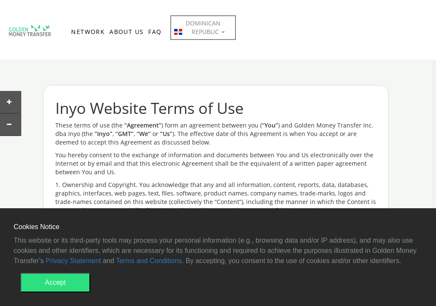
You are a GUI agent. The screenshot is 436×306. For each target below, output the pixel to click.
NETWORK (88, 32)
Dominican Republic (199, 27)
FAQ (154, 32)
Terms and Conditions (149, 260)
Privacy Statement (73, 260)
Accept (55, 282)
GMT (30, 32)
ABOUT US (126, 32)
